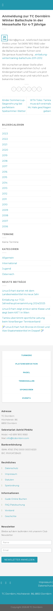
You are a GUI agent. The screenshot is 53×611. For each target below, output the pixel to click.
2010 (4, 204)
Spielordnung (12, 485)
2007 (5, 221)
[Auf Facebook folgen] (2, 582)
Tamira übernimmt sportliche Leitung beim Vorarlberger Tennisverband (23, 320)
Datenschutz (45, 585)
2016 (4, 171)
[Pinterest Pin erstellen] (34, 89)
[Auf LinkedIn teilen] (39, 89)
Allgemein (8, 257)
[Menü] (4, 4)
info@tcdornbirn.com (18, 438)
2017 (4, 166)
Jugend (6, 268)
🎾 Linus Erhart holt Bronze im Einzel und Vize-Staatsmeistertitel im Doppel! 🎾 (26, 329)
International (9, 263)
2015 (4, 177)
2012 (4, 193)
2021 (4, 144)
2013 (4, 188)
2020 (5, 150)
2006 (5, 226)
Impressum (45, 582)
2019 (4, 155)
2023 (5, 133)
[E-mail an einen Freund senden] (29, 89)
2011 (4, 199)
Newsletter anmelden (19, 559)
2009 (5, 210)
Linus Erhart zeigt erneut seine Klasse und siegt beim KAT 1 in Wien (26, 311)
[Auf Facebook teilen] (19, 89)
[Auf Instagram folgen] (6, 582)
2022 (5, 139)
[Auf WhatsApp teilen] (13, 89)
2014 (4, 182)
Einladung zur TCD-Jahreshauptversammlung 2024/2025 (23, 301)
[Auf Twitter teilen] (24, 89)
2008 (5, 215)
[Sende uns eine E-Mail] (11, 582)
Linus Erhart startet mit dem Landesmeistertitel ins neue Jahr (20, 292)
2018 (4, 161)
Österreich (8, 274)
